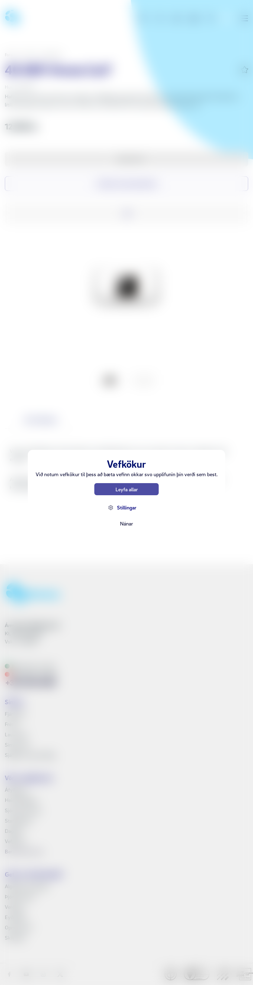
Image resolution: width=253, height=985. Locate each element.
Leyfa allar (126, 489)
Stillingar (126, 507)
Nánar (126, 523)
